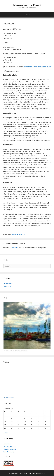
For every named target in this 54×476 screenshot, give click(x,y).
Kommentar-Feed (10, 449)
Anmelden (7, 444)
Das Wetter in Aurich (9, 397)
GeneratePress (40, 473)
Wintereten (7, 286)
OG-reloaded (8, 284)
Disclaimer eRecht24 (18, 234)
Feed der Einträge (10, 446)
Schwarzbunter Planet (27, 5)
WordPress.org (9, 452)
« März (6, 433)
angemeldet (14, 248)
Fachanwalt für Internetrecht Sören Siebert (37, 67)
